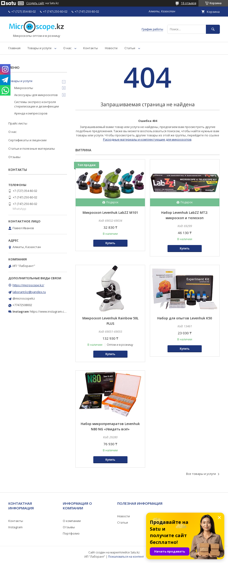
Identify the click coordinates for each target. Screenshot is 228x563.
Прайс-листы (17, 123)
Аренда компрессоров (30, 113)
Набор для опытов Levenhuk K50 (184, 318)
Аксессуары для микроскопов (36, 95)
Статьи (129, 48)
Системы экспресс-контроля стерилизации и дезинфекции (36, 104)
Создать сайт (35, 3)
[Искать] (213, 29)
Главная (14, 48)
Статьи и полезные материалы (31, 148)
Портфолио (71, 533)
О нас (67, 48)
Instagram (15, 527)
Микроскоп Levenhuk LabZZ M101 (110, 212)
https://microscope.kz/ (28, 285)
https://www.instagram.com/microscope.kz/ (60, 311)
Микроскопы (23, 88)
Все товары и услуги (201, 474)
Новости (111, 48)
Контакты (90, 48)
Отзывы (14, 157)
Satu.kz (135, 552)
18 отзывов (188, 3)
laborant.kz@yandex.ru (29, 292)
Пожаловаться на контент (126, 557)
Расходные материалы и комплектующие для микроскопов (147, 139)
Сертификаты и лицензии (27, 140)
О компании (72, 521)
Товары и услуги (39, 48)
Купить (110, 243)
